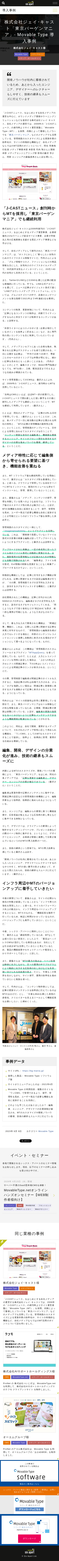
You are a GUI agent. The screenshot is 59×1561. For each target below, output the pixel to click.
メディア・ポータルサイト (29, 58)
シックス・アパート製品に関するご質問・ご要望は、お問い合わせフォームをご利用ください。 (29, 1491)
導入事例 (9, 10)
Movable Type (21, 54)
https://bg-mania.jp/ (33, 1071)
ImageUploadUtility (15, 531)
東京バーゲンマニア (19, 135)
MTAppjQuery (36, 652)
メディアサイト (37, 54)
